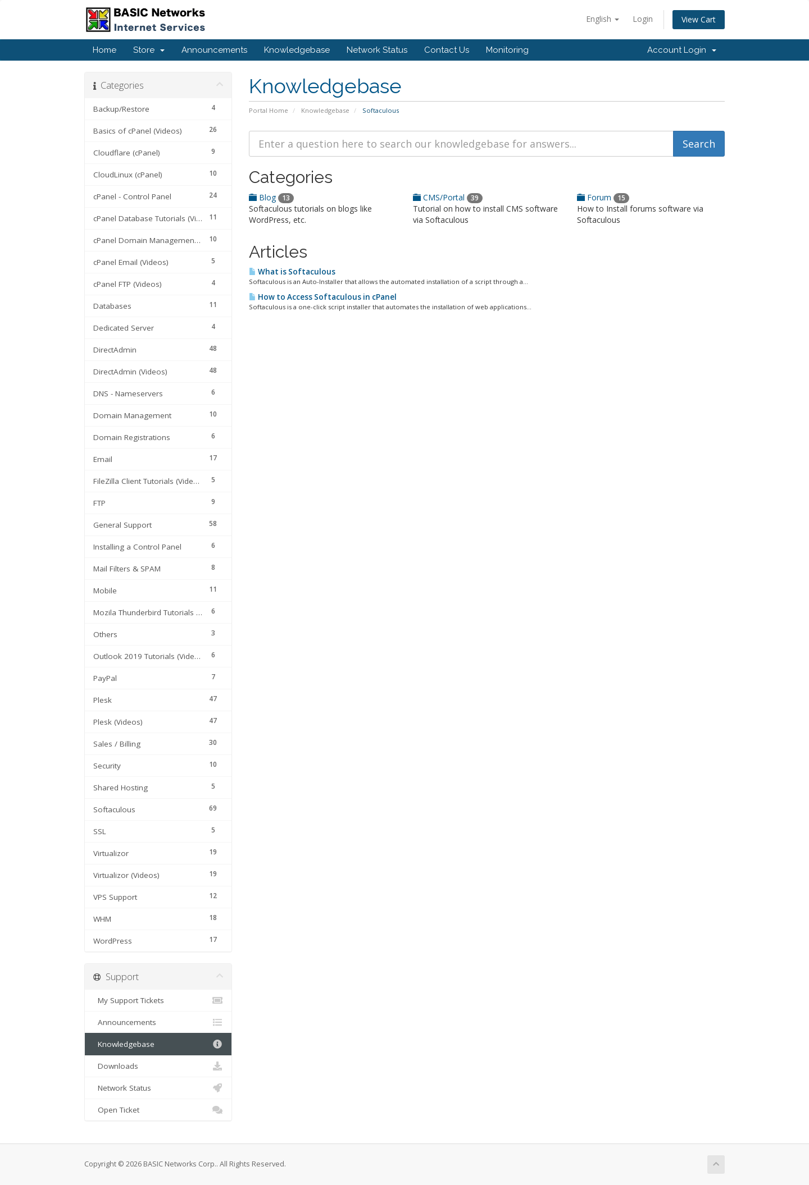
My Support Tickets (158, 1000)
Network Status (377, 50)
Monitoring (507, 50)
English (602, 18)
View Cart (698, 19)
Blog (271, 197)
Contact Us (446, 50)
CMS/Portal (448, 197)
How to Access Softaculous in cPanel (323, 297)
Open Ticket (158, 1110)
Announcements (214, 50)
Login (643, 18)
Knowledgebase (297, 50)
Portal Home (268, 110)
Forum (603, 197)
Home (104, 50)
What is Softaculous (292, 272)
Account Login (681, 50)
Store (149, 50)
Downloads (158, 1066)
